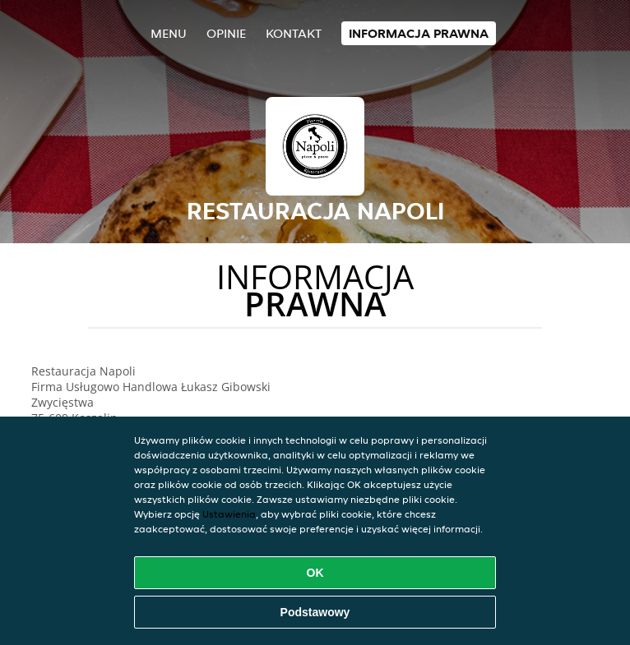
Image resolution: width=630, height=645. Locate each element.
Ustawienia (229, 514)
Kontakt (294, 33)
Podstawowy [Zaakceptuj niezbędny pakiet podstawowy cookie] (315, 612)
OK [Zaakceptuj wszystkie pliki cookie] (315, 572)
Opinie (226, 33)
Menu (169, 33)
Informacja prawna (419, 33)
